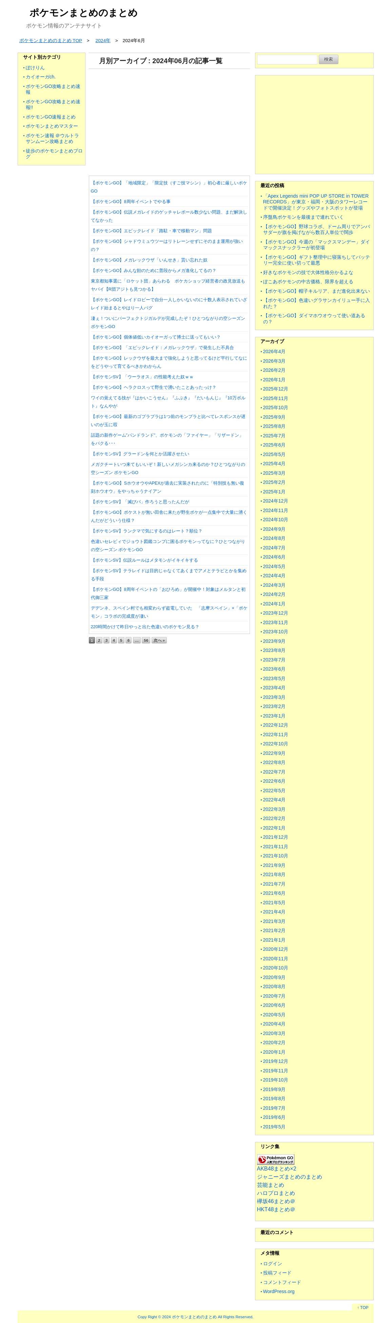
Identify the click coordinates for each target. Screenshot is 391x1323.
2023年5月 (274, 678)
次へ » (159, 640)
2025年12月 (276, 389)
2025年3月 (274, 473)
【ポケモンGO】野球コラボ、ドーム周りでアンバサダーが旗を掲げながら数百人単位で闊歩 (316, 229)
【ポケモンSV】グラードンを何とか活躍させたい (140, 453)
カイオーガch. (41, 76)
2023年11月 (276, 622)
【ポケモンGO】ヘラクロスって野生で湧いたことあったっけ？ (154, 387)
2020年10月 (276, 968)
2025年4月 (274, 463)
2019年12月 (276, 1061)
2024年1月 (274, 603)
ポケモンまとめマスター (52, 126)
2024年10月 (276, 519)
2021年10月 (276, 855)
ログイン (272, 1263)
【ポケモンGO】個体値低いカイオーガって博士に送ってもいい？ (156, 337)
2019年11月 (276, 1070)
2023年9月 (274, 641)
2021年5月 (274, 902)
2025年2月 (274, 482)
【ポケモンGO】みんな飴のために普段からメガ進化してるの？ (154, 270)
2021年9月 (274, 865)
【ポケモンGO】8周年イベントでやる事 (131, 201)
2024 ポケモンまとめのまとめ (189, 1317)
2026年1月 (274, 379)
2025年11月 (276, 398)
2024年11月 (276, 510)
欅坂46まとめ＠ (276, 1201)
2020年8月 (274, 986)
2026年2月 (274, 370)
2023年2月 (274, 706)
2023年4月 (274, 687)
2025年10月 (276, 407)
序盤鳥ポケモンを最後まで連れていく (303, 217)
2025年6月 (274, 445)
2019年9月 (274, 1089)
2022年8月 (274, 762)
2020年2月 (274, 1042)
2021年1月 (274, 940)
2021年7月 (274, 884)
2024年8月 (274, 538)
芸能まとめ (270, 1185)
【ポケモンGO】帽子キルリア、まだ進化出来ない (316, 291)
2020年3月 (274, 1033)
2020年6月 (274, 1005)
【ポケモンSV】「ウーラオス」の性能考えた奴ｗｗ (142, 376)
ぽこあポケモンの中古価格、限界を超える (308, 281)
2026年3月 (274, 361)
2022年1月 (274, 828)
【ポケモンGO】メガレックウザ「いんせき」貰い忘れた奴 (149, 259)
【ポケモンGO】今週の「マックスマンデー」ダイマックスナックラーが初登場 (316, 245)
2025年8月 (274, 426)
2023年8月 (274, 650)
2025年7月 (274, 435)
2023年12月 (276, 613)
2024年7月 (274, 547)
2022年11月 (276, 734)
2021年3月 (274, 921)
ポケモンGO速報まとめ (51, 117)
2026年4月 (274, 351)
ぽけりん (35, 67)
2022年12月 (276, 725)
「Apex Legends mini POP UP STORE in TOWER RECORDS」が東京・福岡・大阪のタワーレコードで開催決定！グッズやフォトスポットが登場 (316, 202)
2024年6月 (274, 557)
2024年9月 (274, 529)
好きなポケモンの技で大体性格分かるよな (308, 272)
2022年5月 (274, 790)
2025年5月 (274, 454)
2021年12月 (276, 837)
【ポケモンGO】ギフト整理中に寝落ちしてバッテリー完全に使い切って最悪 (316, 260)
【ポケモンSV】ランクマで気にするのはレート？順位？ (146, 530)
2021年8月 (274, 874)
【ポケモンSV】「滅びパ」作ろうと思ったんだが (140, 501)
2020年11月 (276, 958)
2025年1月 (274, 491)
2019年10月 (276, 1080)
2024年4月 (274, 575)
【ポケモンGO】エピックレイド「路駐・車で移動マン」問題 (151, 230)
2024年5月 (274, 566)
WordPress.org (279, 1291)
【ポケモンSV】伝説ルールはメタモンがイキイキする (144, 560)
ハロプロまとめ (276, 1193)
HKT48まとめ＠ (276, 1209)
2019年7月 (274, 1108)
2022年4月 (274, 799)
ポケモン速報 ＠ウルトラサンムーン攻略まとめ (52, 138)
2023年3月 (274, 697)
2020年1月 (274, 1052)
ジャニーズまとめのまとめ (289, 1177)
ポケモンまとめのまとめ (84, 12)
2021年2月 (274, 930)
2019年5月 (274, 1126)
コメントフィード (282, 1282)
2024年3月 (274, 585)
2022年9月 (274, 753)
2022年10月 (276, 743)
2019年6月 (274, 1117)
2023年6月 (274, 669)
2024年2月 (274, 594)
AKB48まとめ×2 (276, 1169)
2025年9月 (274, 417)
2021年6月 (274, 893)
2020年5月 (274, 1014)
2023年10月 (276, 631)
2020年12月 (276, 949)
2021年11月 (276, 846)
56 (146, 640)
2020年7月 (274, 996)
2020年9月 (274, 977)
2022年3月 (274, 809)
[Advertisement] (169, 119)
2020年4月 (274, 1024)
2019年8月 (274, 1098)
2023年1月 (274, 716)
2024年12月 (276, 501)
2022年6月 (274, 781)
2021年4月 (274, 911)
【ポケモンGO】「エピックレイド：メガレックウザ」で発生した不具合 (162, 347)
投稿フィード (277, 1272)
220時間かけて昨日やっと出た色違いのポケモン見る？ (145, 626)
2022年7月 (274, 772)
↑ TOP (363, 1307)
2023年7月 (274, 660)
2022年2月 (274, 818)
